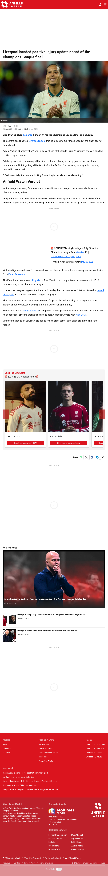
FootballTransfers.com (58, 835)
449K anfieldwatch (32, 858)
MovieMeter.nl (54, 849)
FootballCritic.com (56, 839)
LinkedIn (53, 825)
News (5, 744)
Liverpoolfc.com (37, 141)
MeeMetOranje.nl (78, 849)
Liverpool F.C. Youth (94, 757)
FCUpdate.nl (53, 842)
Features (6, 753)
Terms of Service (46, 863)
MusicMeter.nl (77, 835)
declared (28, 135)
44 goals (35, 280)
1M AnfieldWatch (53, 858)
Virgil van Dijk (44, 744)
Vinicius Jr (80, 314)
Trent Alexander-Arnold (48, 753)
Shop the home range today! (68, 443)
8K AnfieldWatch (73, 858)
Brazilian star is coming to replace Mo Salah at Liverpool (25, 773)
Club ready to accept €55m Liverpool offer (20, 785)
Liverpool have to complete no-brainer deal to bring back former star (30, 789)
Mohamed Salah (45, 748)
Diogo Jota (43, 757)
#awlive (80, 252)
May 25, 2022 (87, 262)
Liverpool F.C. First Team (95, 744)
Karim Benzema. (16, 274)
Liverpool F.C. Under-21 (95, 753)
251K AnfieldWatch (11, 858)
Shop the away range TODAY (25, 443)
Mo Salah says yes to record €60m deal (18, 777)
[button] (100, 4)
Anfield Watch (77, 846)
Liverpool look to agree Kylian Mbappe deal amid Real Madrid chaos (30, 781)
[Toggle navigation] (105, 4)
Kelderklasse (76, 842)
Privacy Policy (29, 863)
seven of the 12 (31, 310)
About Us (6, 863)
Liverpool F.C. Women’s (95, 748)
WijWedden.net (77, 839)
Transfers (7, 748)
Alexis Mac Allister (46, 761)
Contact (17, 863)
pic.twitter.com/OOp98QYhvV (66, 256)
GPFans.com (54, 846)
